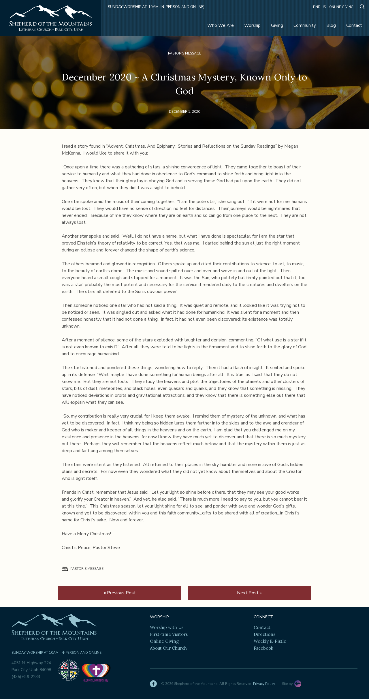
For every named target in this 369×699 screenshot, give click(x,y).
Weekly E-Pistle (270, 641)
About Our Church (168, 648)
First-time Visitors (169, 634)
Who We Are (220, 25)
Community (304, 25)
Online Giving (341, 7)
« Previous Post (120, 593)
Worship (252, 25)
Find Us (319, 7)
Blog (331, 25)
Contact (354, 25)
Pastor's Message (184, 53)
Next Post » (249, 593)
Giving (277, 25)
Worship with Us (166, 627)
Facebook (263, 648)
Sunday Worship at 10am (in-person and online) (156, 7)
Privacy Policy (264, 683)
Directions (264, 634)
